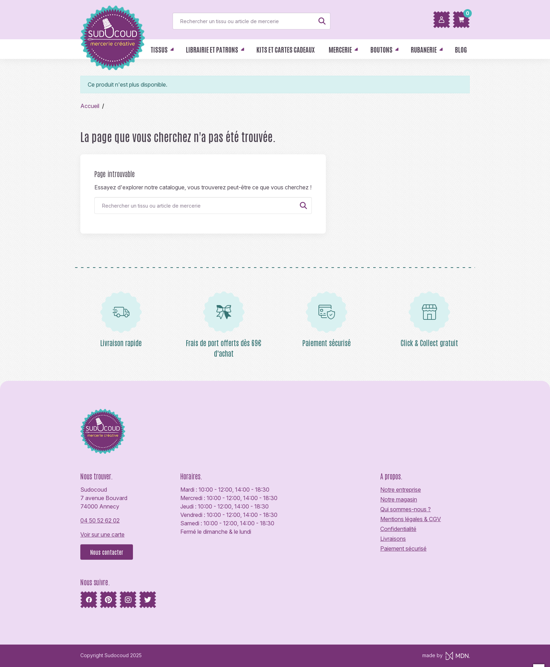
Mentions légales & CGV (410, 519)
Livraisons (393, 538)
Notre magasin (398, 499)
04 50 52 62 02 (100, 520)
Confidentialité (398, 528)
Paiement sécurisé (403, 548)
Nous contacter (106, 551)
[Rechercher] (251, 21)
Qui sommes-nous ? (405, 509)
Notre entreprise (400, 489)
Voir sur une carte (102, 534)
